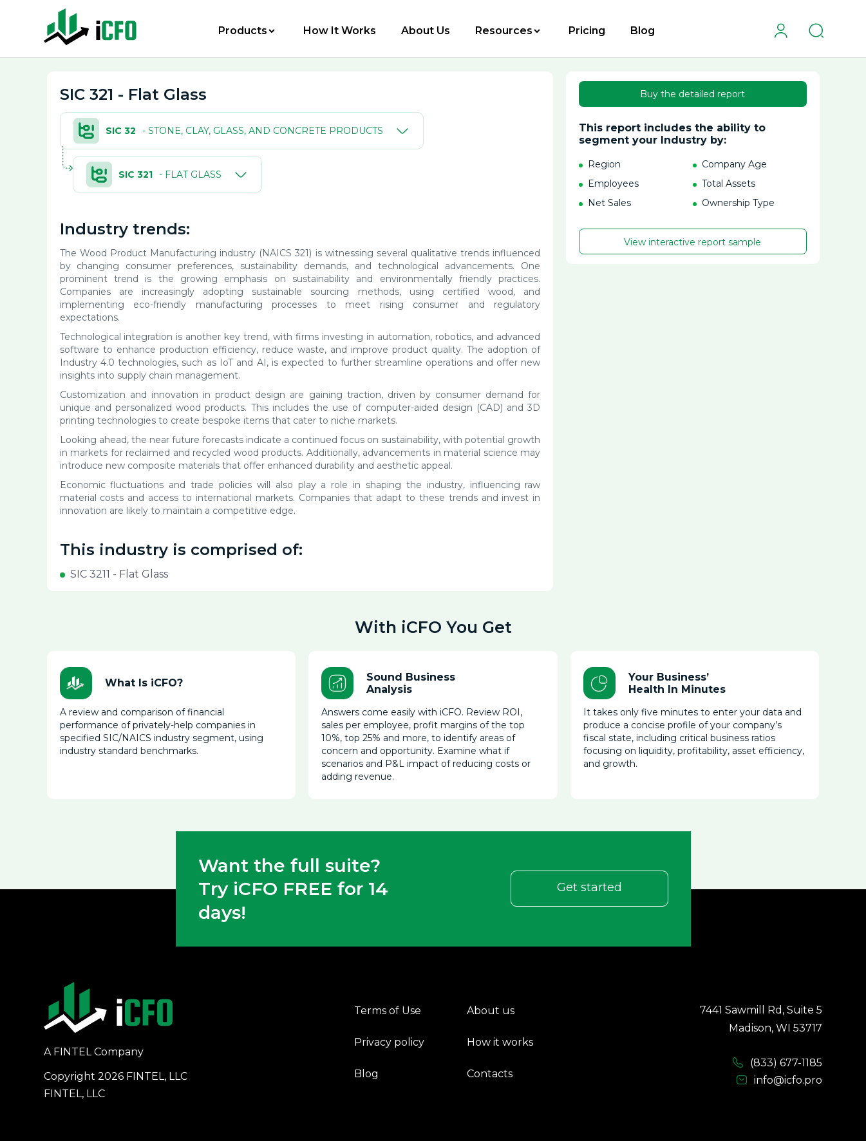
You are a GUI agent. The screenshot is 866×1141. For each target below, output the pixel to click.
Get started (589, 887)
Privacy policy (389, 1042)
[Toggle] (400, 130)
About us (490, 1010)
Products (246, 30)
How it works (500, 1042)
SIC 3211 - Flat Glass (119, 574)
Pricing (587, 30)
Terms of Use (387, 1010)
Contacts (490, 1074)
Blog (642, 30)
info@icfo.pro (779, 1080)
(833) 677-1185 (777, 1063)
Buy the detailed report (692, 94)
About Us (425, 30)
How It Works (339, 30)
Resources (507, 30)
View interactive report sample (692, 242)
